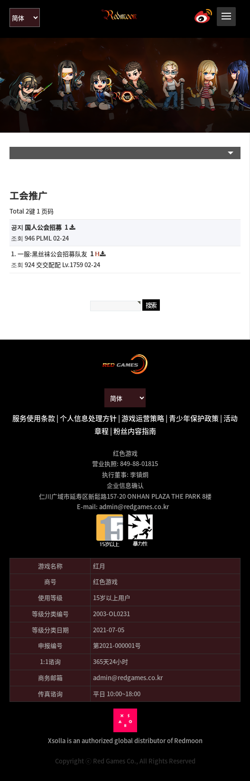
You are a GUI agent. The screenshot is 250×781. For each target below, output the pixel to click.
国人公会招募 (47, 227)
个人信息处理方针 (88, 418)
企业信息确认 (125, 485)
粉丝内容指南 (134, 431)
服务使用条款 (33, 418)
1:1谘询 (50, 661)
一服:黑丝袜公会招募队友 (56, 253)
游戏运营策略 (142, 418)
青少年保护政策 (194, 418)
